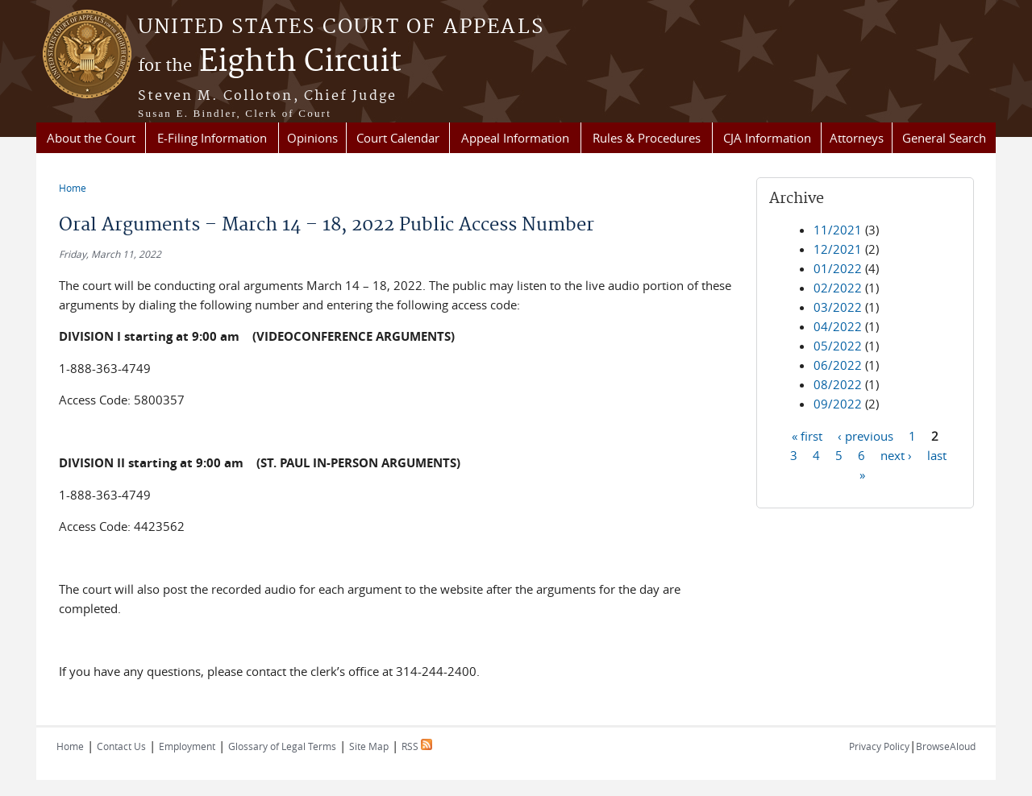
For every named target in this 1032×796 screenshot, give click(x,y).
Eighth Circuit (270, 62)
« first (807, 435)
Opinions (312, 138)
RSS (417, 746)
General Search (944, 138)
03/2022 (838, 307)
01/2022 (838, 268)
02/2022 (838, 288)
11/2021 (838, 230)
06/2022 (838, 365)
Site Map (369, 746)
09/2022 (838, 404)
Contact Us (121, 746)
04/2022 (838, 326)
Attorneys (857, 138)
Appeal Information (515, 138)
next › (896, 454)
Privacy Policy (879, 746)
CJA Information (767, 138)
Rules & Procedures (647, 138)
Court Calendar (397, 138)
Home (72, 187)
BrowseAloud (946, 746)
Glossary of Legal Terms (282, 746)
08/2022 (838, 384)
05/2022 (838, 346)
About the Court (91, 138)
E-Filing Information (212, 138)
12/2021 (838, 249)
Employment (187, 746)
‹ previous (865, 435)
